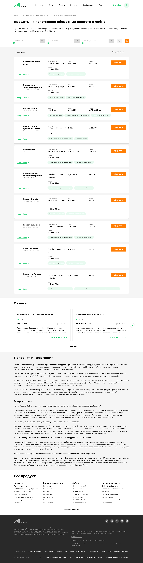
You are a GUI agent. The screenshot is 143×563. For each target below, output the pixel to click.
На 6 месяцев (48, 500)
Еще (102, 5)
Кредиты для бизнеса (42, 15)
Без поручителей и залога (23, 497)
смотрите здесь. (60, 534)
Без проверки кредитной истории (26, 500)
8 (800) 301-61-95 (77, 536)
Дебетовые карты (77, 551)
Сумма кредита (18, 37)
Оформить (118, 86)
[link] (106, 521)
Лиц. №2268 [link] (33, 177)
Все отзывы (72, 347)
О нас (40, 558)
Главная (16, 15)
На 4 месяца (47, 494)
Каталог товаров (121, 551)
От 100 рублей (77, 497)
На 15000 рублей (78, 500)
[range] (29, 41)
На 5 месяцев (48, 497)
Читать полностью (59, 337)
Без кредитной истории (22, 492)
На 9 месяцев (48, 503)
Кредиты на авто (35, 551)
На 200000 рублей (79, 503)
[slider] (29, 43)
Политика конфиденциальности (88, 558)
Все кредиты (19, 551)
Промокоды (106, 551)
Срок (50, 37)
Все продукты (27, 15)
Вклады (74, 5)
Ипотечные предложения (56, 551)
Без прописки (19, 503)
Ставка (85, 37)
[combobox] (120, 52)
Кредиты (40, 5)
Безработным (107, 503)
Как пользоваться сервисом (117, 558)
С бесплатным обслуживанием (113, 489)
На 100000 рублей (79, 486)
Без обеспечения (20, 494)
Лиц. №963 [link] (35, 110)
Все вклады (93, 551)
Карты (52, 5)
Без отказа (106, 492)
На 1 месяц (47, 486)
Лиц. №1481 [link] (33, 152)
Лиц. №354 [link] (36, 89)
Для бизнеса (88, 5)
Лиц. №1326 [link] (35, 66)
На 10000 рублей (78, 489)
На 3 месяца (47, 492)
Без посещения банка (110, 494)
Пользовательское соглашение (59, 558)
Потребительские (20, 486)
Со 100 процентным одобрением (26, 489)
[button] (117, 5)
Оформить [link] (118, 63)
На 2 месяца (47, 489)
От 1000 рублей (78, 492)
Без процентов (107, 497)
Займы (63, 5)
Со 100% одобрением (80, 494)
